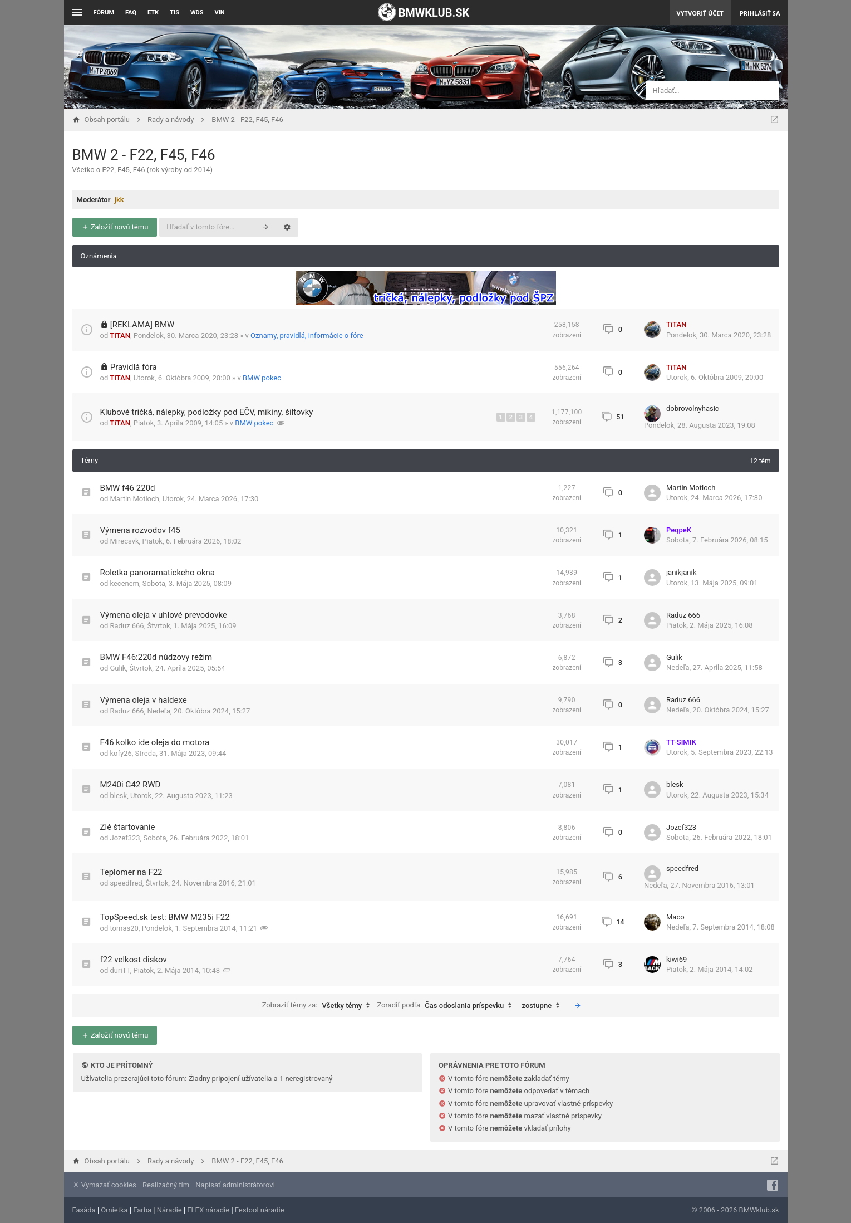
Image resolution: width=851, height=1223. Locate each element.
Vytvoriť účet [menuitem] (700, 13)
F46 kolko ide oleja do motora (155, 742)
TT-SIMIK (681, 742)
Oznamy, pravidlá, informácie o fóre (306, 335)
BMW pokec (262, 378)
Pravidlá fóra (133, 367)
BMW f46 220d (127, 488)
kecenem (124, 583)
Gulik (118, 668)
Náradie (169, 1210)
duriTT (120, 970)
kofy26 (120, 753)
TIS (174, 12)
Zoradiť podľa (447, 1006)
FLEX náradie (208, 1210)
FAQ (130, 12)
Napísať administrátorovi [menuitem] (234, 1185)
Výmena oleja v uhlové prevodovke (163, 615)
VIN (219, 12)
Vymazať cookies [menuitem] (104, 1184)
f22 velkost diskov (133, 960)
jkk (119, 199)
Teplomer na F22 (131, 872)
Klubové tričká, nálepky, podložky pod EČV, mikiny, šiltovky (206, 412)
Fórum (104, 12)
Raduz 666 (127, 626)
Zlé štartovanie (127, 827)
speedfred (126, 883)
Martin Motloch (134, 499)
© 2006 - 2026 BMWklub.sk (735, 1210)
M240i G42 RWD (130, 785)
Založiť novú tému (115, 227)
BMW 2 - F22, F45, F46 (143, 154)
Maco (675, 917)
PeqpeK (678, 530)
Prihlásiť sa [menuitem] (760, 13)
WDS (197, 12)
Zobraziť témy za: (319, 1006)
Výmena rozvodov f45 (140, 530)
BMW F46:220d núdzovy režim (156, 657)
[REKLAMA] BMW (142, 325)
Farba (142, 1210)
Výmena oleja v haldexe (143, 700)
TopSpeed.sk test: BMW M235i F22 (165, 917)
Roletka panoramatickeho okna (157, 573)
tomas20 (124, 928)
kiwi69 (676, 959)
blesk (118, 795)
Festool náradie (259, 1210)
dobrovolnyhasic (692, 408)
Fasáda (84, 1210)
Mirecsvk (124, 541)
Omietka (114, 1210)
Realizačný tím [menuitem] (165, 1185)
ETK (153, 12)
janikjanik (681, 572)
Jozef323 (125, 838)
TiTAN (120, 335)
